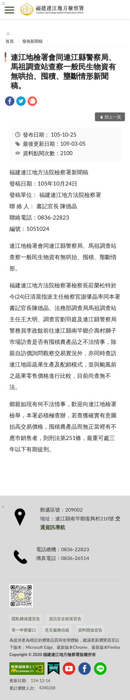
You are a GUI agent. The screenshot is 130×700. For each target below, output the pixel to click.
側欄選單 (9, 10)
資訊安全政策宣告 (65, 618)
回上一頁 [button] (113, 116)
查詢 (120, 9)
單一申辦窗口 (24, 629)
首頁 (10, 41)
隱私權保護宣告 (26, 618)
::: (3, 3)
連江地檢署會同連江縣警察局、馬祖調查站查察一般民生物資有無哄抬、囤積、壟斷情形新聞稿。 (63, 71)
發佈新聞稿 (32, 41)
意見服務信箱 (57, 629)
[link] (9, 101)
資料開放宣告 (90, 629)
